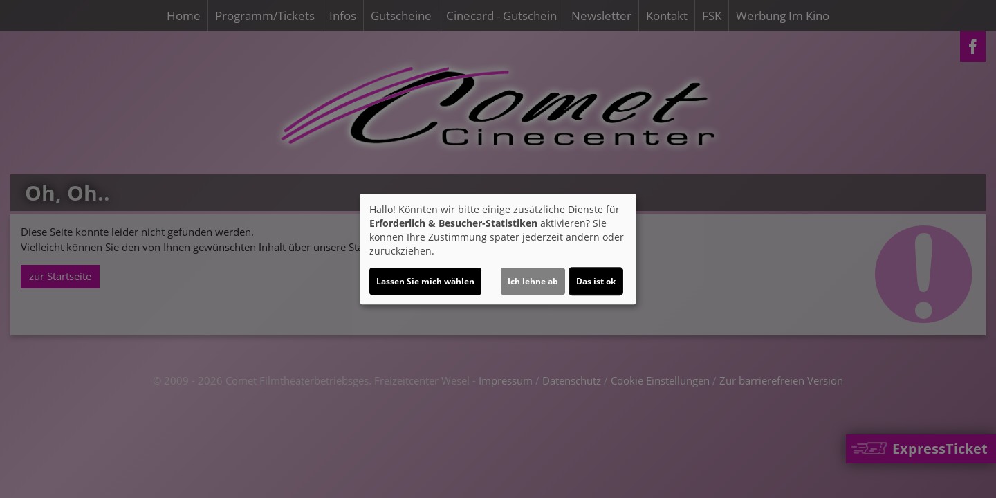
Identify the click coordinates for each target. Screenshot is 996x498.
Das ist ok (596, 281)
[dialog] (498, 249)
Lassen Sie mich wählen (425, 281)
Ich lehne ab (533, 281)
